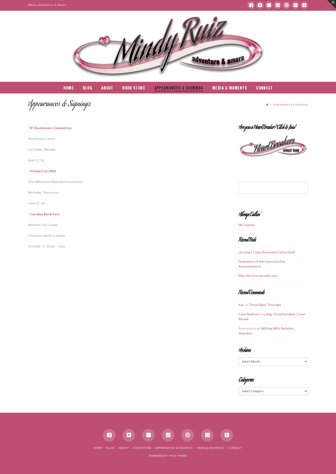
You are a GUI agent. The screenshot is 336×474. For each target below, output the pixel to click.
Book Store (142, 447)
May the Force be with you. (258, 276)
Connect (235, 447)
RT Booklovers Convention (51, 128)
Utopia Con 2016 (43, 171)
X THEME (181, 455)
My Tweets (246, 225)
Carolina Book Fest (45, 214)
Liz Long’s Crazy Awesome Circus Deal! (266, 252)
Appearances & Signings (290, 104)
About (124, 447)
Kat (241, 305)
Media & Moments (210, 447)
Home (98, 447)
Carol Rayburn (248, 314)
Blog (110, 447)
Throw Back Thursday (265, 305)
